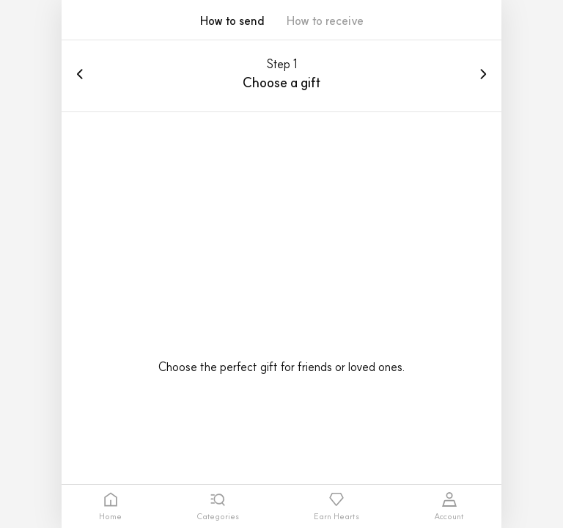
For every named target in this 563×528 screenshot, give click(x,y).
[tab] (110, 506)
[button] (325, 26)
